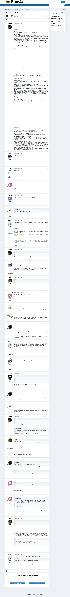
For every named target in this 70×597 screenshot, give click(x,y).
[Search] (53, 5)
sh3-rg (9, 153)
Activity (11, 4)
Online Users (14, 7)
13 (10, 203)
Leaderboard (19, 7)
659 (10, 381)
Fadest (9, 181)
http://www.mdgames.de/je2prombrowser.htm (21, 345)
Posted (18, 23)
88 (10, 228)
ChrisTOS (10, 195)
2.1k (10, 31)
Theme (33, 594)
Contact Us (37, 594)
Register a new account (17, 583)
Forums (6, 7)
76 (10, 285)
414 (10, 189)
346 (10, 161)
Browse (7, 5)
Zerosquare (12, 15)
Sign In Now (37, 583)
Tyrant (9, 168)
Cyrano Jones (10, 292)
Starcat (9, 220)
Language (29, 594)
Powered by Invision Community (35, 595)
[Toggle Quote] (15, 209)
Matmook (10, 373)
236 (10, 300)
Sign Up (63, 1)
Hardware (16, 16)
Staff (10, 7)
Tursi (10, 277)
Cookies (41, 594)
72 (10, 176)
